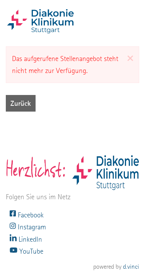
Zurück (20, 103)
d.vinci (131, 266)
